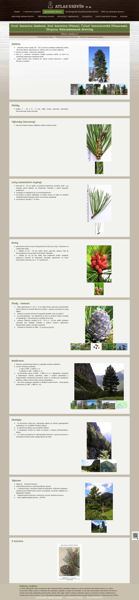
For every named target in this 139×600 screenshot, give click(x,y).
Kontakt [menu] (124, 16)
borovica (47, 37)
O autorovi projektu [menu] (32, 11)
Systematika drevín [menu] (53, 11)
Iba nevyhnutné (94, 597)
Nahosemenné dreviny (95, 37)
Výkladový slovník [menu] (46, 16)
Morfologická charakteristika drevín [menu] (82, 11)
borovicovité (69, 37)
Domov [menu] (17, 11)
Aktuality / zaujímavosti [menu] (68, 16)
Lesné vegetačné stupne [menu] (106, 16)
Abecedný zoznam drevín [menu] (23, 16)
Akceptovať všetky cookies (49, 597)
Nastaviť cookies (74, 597)
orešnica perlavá (47, 327)
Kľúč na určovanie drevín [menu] (113, 11)
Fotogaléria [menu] (87, 16)
